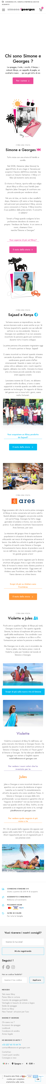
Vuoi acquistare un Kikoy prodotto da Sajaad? (23, 436)
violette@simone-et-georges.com (23, 758)
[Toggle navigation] (3, 10)
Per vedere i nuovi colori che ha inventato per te (23, 768)
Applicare (37, 980)
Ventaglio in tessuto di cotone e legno (18, 1003)
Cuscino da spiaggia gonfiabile (15, 1000)
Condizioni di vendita (11, 1031)
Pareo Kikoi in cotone (11, 997)
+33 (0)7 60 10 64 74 (11, 1044)
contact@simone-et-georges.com (16, 1047)
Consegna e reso (9, 1058)
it (5, 1063)
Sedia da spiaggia (9, 1006)
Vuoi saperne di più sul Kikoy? (23, 240)
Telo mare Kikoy (8, 994)
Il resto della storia (23, 249)
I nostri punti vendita (10, 1055)
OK (38, 1079)
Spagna (16, 1063)
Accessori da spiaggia (11, 1025)
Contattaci (6, 1052)
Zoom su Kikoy (8, 1009)
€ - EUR (29, 1063)
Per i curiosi (23, 80)
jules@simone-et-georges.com (23, 810)
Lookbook (6, 1028)
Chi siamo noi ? (8, 1022)
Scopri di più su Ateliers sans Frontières (23, 585)
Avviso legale (7, 1034)
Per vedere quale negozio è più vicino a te (23, 820)
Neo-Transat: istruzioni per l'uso (15, 1011)
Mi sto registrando (23, 951)
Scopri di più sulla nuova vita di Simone (23, 691)
